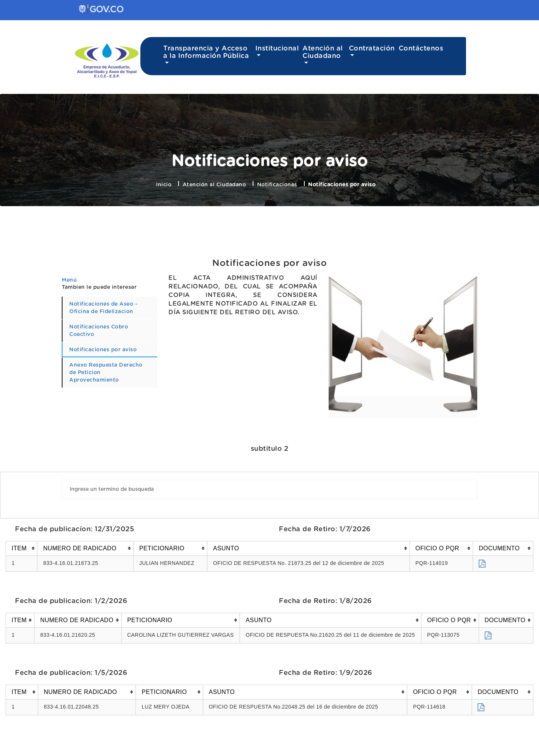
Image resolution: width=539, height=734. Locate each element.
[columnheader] (21, 548)
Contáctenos (421, 48)
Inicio (163, 184)
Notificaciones (277, 184)
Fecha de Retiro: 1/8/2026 (325, 601)
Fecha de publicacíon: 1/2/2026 (71, 601)
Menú (69, 280)
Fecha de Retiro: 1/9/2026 (325, 673)
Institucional (277, 48)
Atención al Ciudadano (322, 52)
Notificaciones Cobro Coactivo (98, 330)
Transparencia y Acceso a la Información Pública (206, 52)
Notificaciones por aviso (269, 263)
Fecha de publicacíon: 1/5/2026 (71, 673)
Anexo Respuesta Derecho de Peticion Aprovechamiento (106, 373)
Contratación (372, 48)
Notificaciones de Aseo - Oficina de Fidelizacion (103, 308)
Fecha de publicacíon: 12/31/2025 (74, 529)
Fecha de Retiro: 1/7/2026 (325, 529)
